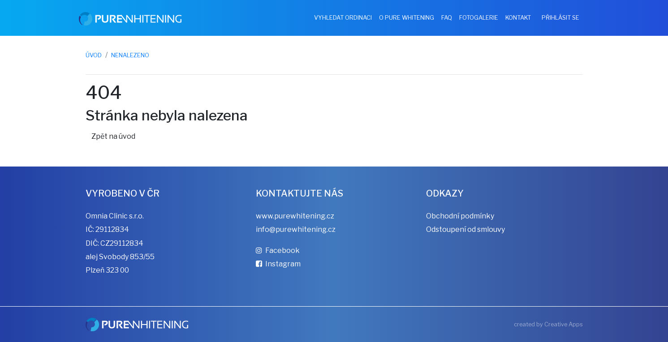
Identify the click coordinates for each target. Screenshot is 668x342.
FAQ (446, 17)
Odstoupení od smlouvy (465, 229)
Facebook (278, 250)
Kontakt (518, 17)
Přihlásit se (560, 17)
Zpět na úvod (113, 136)
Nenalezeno (130, 55)
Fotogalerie (478, 17)
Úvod (94, 55)
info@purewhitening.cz (296, 229)
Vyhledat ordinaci (343, 17)
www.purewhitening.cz (295, 216)
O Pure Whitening (406, 17)
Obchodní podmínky (460, 216)
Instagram (278, 264)
